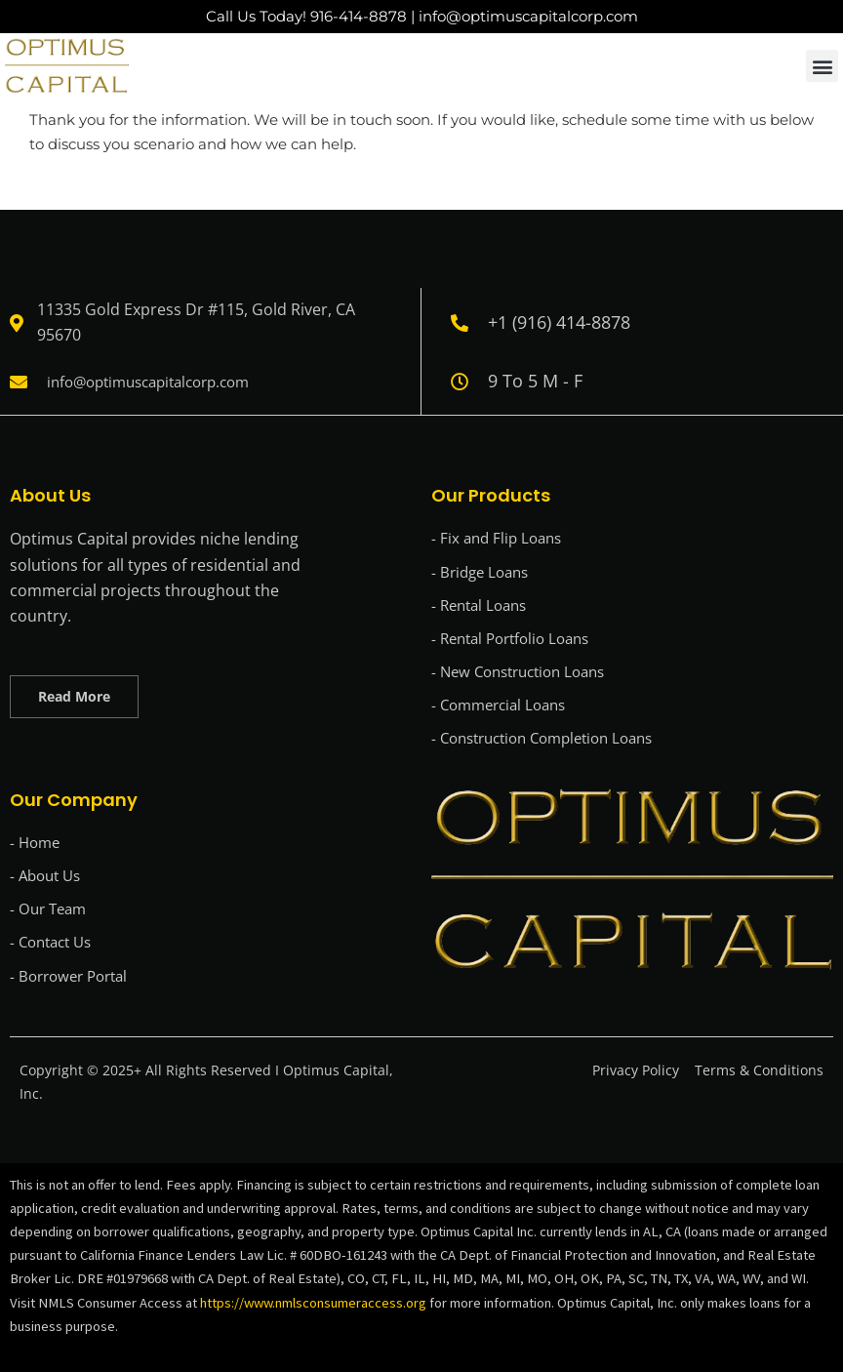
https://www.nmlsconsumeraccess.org (314, 1302)
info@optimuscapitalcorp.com (528, 16)
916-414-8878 (358, 16)
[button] (822, 66)
